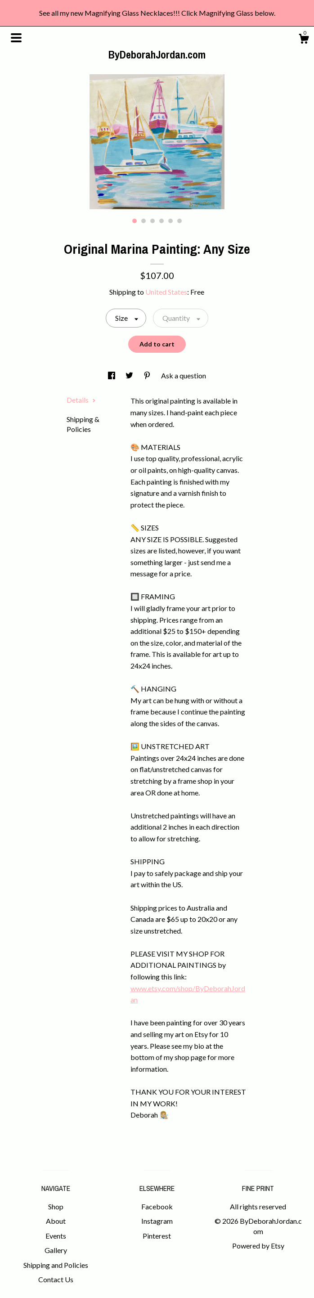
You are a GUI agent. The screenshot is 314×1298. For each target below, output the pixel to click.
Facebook (157, 1206)
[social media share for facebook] (112, 375)
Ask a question (183, 375)
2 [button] (143, 221)
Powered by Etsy (258, 1245)
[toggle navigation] (16, 37)
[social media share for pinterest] (148, 375)
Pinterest (157, 1235)
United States (166, 291)
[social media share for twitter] (130, 375)
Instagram (157, 1221)
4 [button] (161, 221)
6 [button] (179, 221)
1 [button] (134, 221)
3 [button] (152, 221)
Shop (55, 1206)
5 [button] (170, 221)
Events (55, 1235)
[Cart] (304, 40)
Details (81, 399)
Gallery (56, 1250)
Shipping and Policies (55, 1265)
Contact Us (55, 1279)
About (56, 1221)
